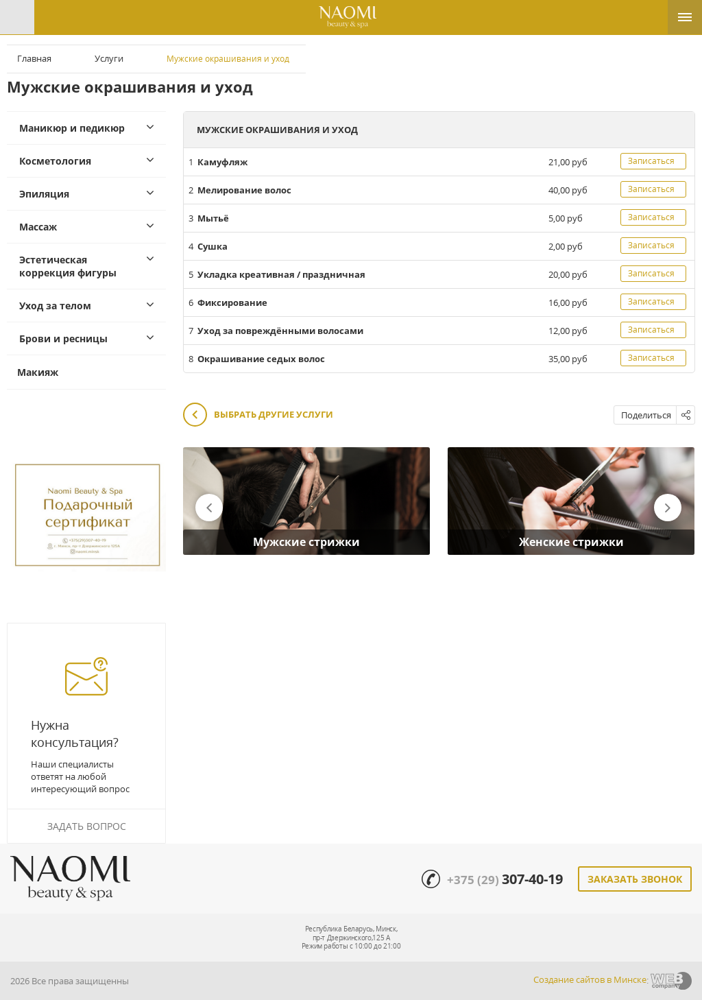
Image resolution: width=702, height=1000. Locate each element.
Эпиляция (44, 193)
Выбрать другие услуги (258, 415)
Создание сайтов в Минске (589, 979)
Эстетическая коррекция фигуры (68, 266)
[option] (306, 501)
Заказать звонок (635, 878)
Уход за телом (55, 305)
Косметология (55, 160)
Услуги (109, 58)
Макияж (37, 372)
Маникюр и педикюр (72, 127)
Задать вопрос (86, 826)
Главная (34, 58)
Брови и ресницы (63, 338)
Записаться (651, 161)
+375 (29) (505, 880)
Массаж (38, 226)
